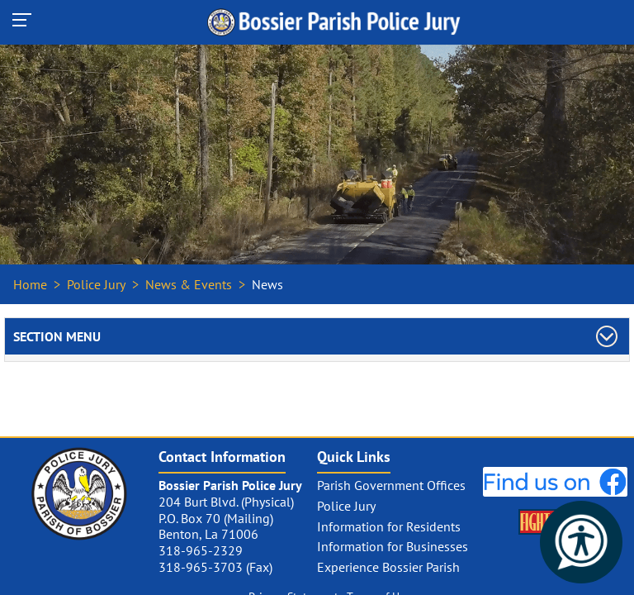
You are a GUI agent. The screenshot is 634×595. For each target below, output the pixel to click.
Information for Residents (389, 526)
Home (30, 284)
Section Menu (57, 336)
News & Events (188, 284)
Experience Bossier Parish (388, 567)
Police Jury (96, 284)
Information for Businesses (392, 546)
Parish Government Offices (391, 485)
